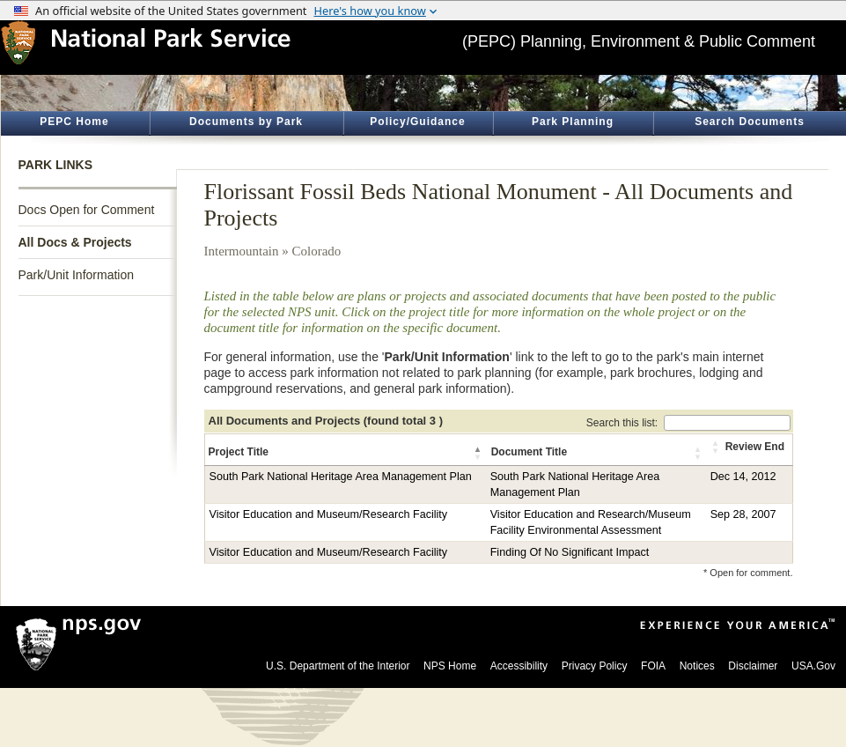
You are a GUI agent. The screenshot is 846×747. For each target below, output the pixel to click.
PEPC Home (74, 121)
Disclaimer (752, 666)
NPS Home (449, 666)
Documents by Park (246, 121)
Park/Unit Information (76, 275)
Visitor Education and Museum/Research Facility (329, 514)
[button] (479, 453)
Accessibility (519, 666)
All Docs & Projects (75, 242)
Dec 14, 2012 (743, 476)
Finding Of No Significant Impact (570, 552)
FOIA (653, 666)
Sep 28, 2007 (743, 514)
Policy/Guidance (417, 121)
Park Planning (573, 121)
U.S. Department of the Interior (337, 666)
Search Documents (750, 121)
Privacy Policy (595, 666)
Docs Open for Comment (86, 210)
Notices (697, 666)
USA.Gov (813, 666)
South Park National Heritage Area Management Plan (341, 476)
